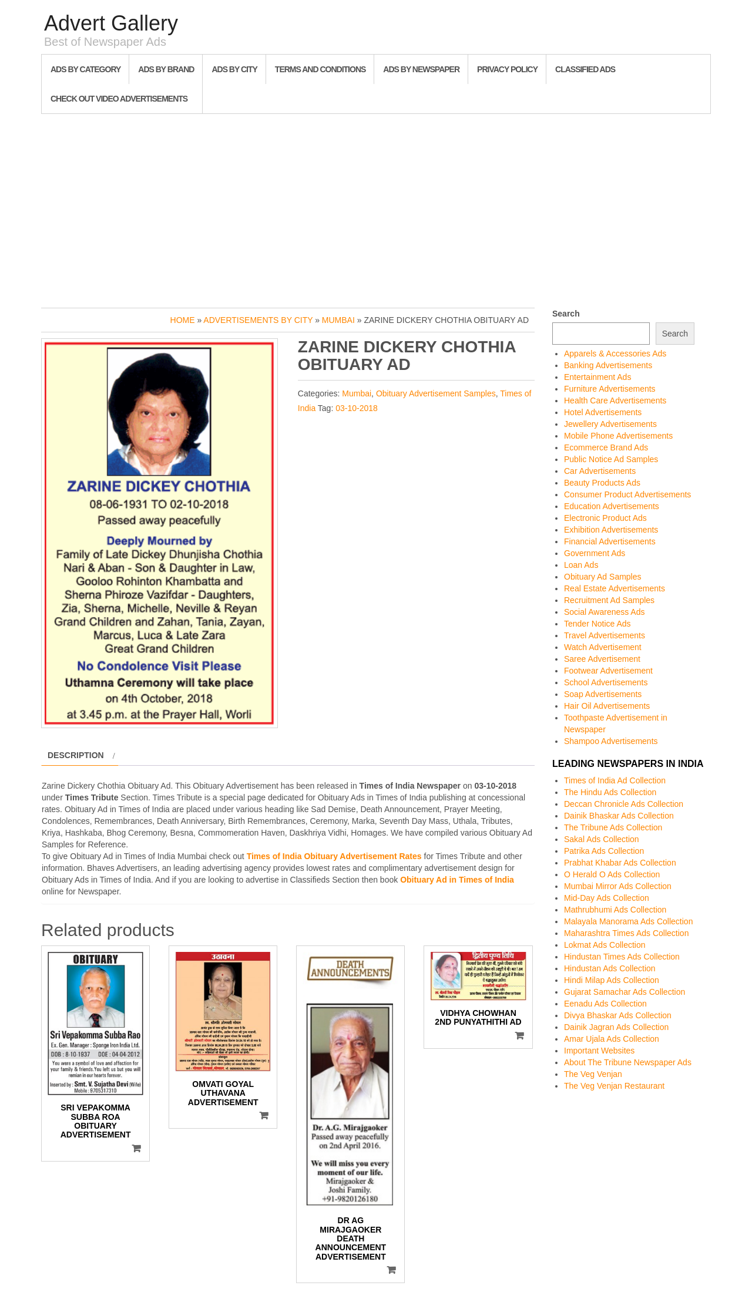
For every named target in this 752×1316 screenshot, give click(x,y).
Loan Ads (581, 565)
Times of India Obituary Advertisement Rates (334, 856)
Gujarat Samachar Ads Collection (624, 992)
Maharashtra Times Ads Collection (626, 933)
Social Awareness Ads (604, 612)
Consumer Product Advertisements (627, 494)
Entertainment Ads (597, 377)
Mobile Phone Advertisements (618, 435)
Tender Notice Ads (597, 623)
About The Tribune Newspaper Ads (627, 1062)
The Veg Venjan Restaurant (614, 1086)
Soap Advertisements (603, 694)
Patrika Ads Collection (604, 851)
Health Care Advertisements (615, 400)
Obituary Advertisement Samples (436, 393)
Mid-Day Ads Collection (606, 898)
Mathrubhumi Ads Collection (615, 909)
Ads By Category (85, 69)
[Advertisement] (376, 208)
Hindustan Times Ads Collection (622, 956)
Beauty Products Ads (602, 482)
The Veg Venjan (593, 1074)
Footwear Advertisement (608, 670)
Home (182, 320)
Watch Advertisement (603, 647)
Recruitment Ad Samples (609, 600)
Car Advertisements (600, 471)
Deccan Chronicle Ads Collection (623, 804)
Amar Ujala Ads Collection (611, 1039)
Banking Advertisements (608, 365)
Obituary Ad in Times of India (457, 879)
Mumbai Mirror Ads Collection (618, 886)
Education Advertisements (611, 506)
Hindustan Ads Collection (610, 968)
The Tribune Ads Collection (613, 827)
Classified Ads (585, 69)
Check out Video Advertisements (119, 98)
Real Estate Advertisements (614, 588)
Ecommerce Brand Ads (606, 447)
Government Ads (594, 553)
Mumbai (338, 320)
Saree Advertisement (602, 659)
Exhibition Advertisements (611, 529)
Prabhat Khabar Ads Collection (620, 862)
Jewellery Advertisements (610, 424)
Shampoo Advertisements (611, 741)
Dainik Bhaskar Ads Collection (619, 815)
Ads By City (234, 69)
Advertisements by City (258, 320)
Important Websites (599, 1050)
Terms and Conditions (320, 69)
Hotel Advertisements (603, 412)
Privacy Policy (507, 69)
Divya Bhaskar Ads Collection (618, 1015)
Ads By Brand (166, 69)
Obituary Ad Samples (603, 576)
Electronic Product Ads (605, 518)
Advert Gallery (111, 23)
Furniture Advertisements (610, 388)
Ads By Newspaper (421, 69)
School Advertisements (605, 682)
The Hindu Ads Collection (610, 792)
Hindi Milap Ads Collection (611, 980)
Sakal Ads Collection (601, 839)
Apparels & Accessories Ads (615, 353)
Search (566, 313)
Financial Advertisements (610, 541)
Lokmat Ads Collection (605, 945)
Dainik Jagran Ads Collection (616, 1027)
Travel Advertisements (604, 635)
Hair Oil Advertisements (607, 706)
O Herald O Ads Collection (612, 874)
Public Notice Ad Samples (611, 459)
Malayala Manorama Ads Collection (628, 921)
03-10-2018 (356, 408)
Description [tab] (76, 755)
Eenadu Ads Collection (605, 1003)
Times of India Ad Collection (615, 780)
